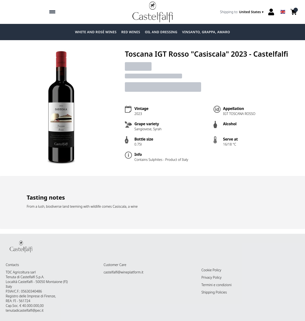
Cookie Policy (211, 270)
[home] (152, 12)
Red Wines (130, 32)
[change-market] (242, 12)
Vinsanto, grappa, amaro (206, 32)
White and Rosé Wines (96, 32)
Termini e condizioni (216, 285)
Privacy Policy (211, 277)
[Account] (271, 12)
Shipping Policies (214, 292)
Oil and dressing (161, 32)
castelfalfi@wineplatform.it (123, 272)
